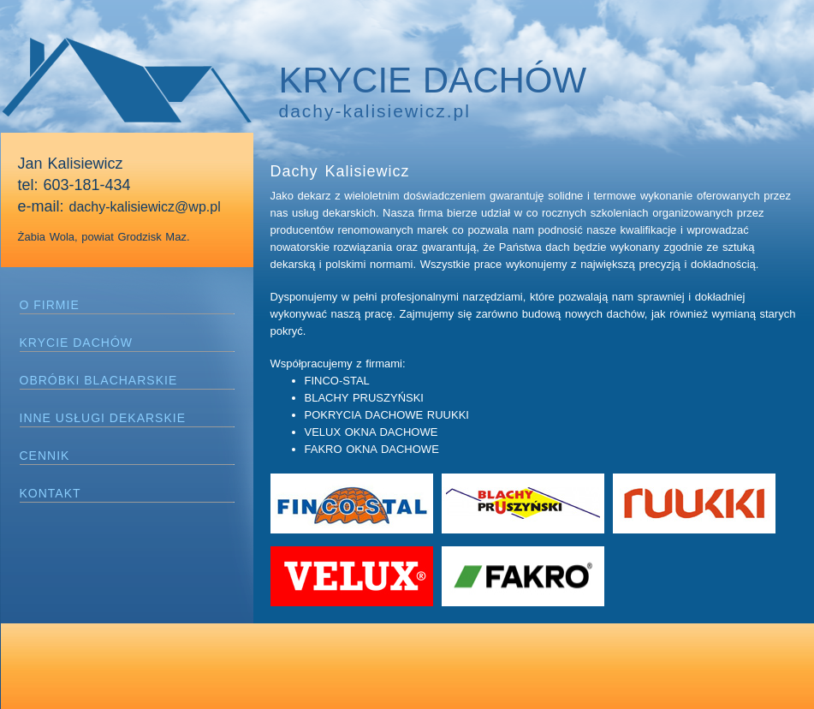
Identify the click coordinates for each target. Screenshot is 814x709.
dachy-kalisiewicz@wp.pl (145, 207)
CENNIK (45, 455)
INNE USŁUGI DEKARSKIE (103, 418)
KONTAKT (50, 493)
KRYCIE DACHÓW (77, 342)
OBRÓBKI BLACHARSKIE (99, 380)
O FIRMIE (50, 305)
